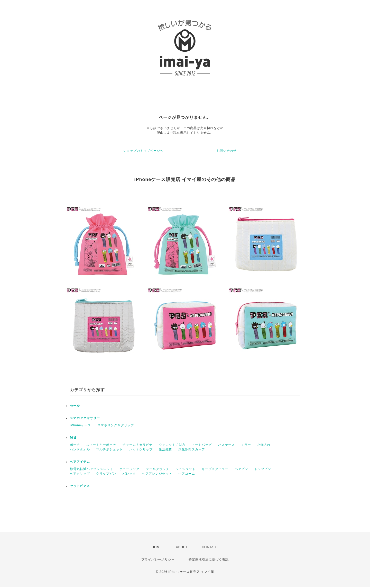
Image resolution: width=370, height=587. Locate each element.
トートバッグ (202, 445)
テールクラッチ (157, 469)
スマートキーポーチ (101, 445)
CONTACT (210, 547)
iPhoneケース (80, 425)
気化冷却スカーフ (191, 449)
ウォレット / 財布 (172, 445)
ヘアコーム (186, 473)
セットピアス (80, 486)
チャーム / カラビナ (138, 445)
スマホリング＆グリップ (115, 425)
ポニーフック (129, 469)
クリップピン (106, 473)
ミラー (246, 445)
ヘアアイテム (80, 462)
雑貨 (73, 437)
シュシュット (185, 469)
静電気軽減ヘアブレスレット (91, 469)
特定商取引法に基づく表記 (209, 559)
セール (75, 406)
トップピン (262, 469)
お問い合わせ (227, 150)
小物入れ (264, 445)
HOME (157, 547)
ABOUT (182, 547)
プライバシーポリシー (158, 559)
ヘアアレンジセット (157, 473)
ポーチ (75, 445)
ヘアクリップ (80, 473)
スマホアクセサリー (85, 418)
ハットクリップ (141, 449)
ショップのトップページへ (143, 150)
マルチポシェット (109, 449)
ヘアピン (241, 469)
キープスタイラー (215, 469)
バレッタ (129, 473)
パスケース (226, 445)
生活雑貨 (165, 449)
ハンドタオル (80, 449)
